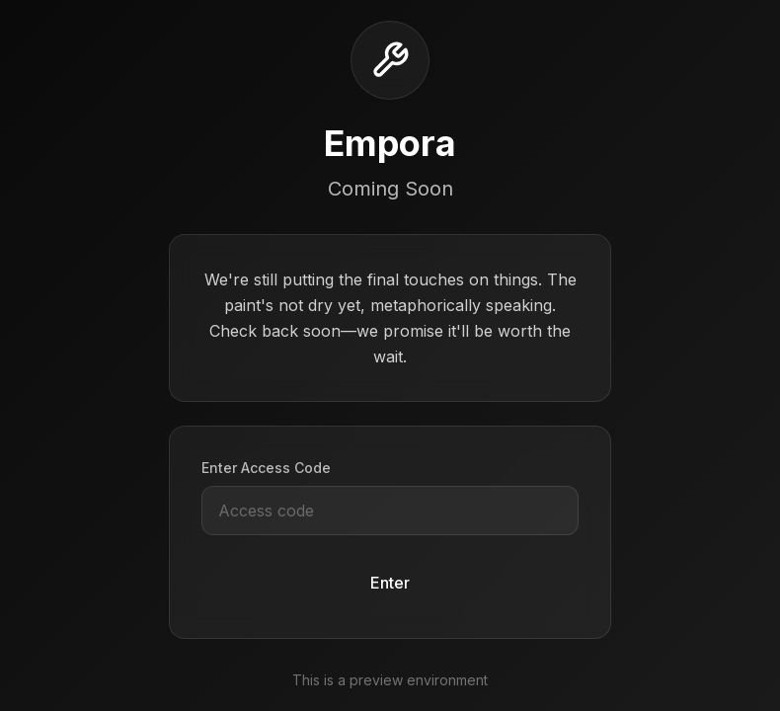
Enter (390, 582)
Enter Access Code (266, 467)
